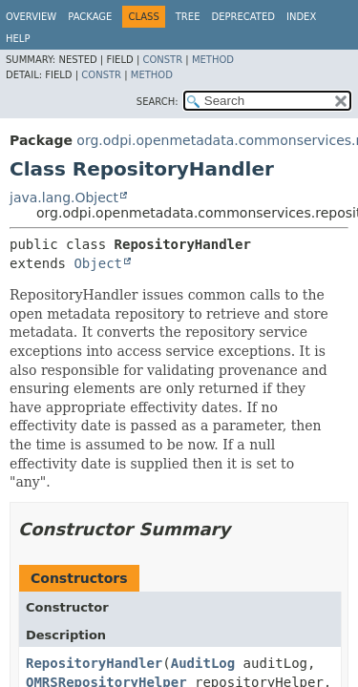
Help (18, 38)
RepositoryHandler (94, 663)
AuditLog (203, 663)
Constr (162, 59)
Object (98, 263)
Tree (188, 16)
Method (213, 59)
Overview (31, 16)
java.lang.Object (64, 197)
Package (90, 16)
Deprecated (243, 16)
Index (301, 16)
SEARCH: (158, 101)
